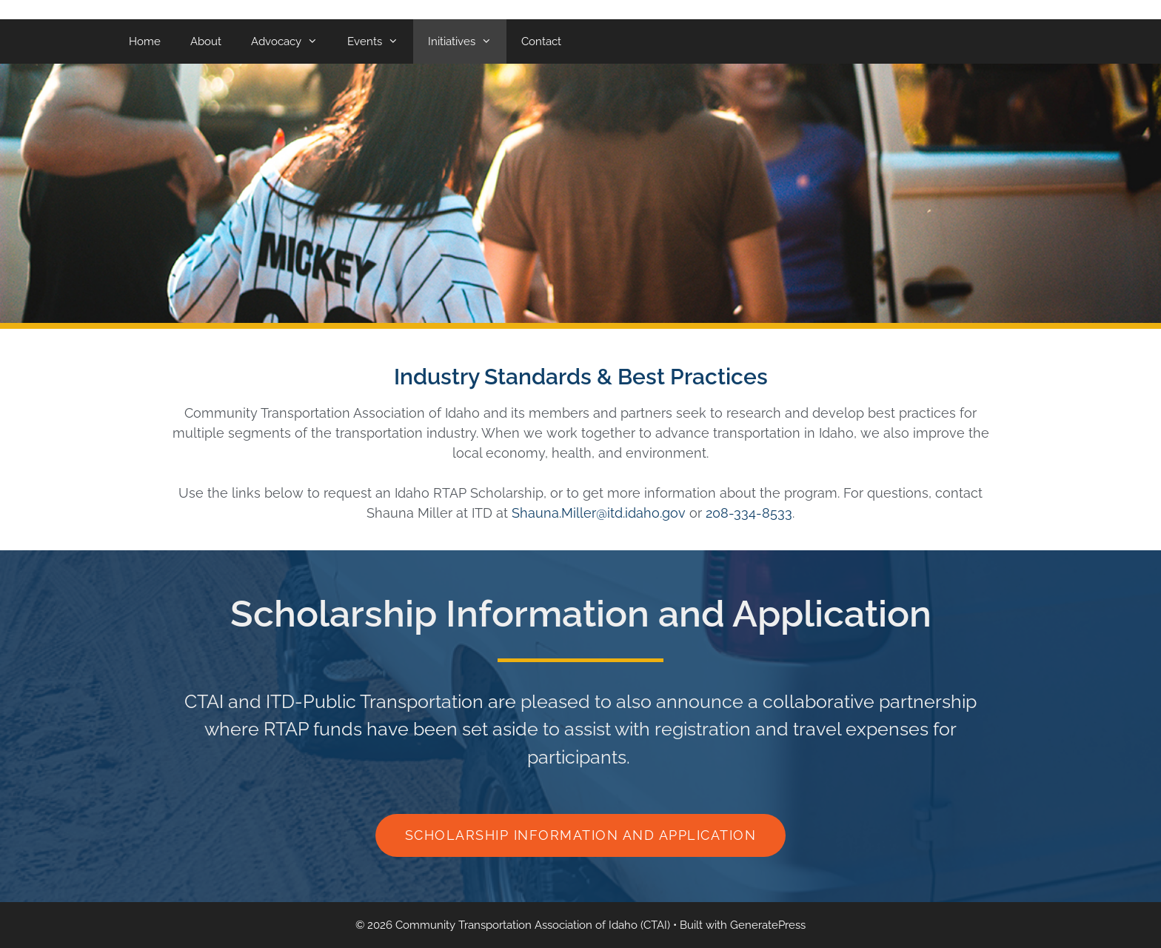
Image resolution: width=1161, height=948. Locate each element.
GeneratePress (768, 925)
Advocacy (291, 41)
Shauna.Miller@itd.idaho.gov (599, 513)
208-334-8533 (749, 513)
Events (380, 41)
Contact (541, 41)
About (205, 41)
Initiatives (467, 41)
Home (145, 41)
